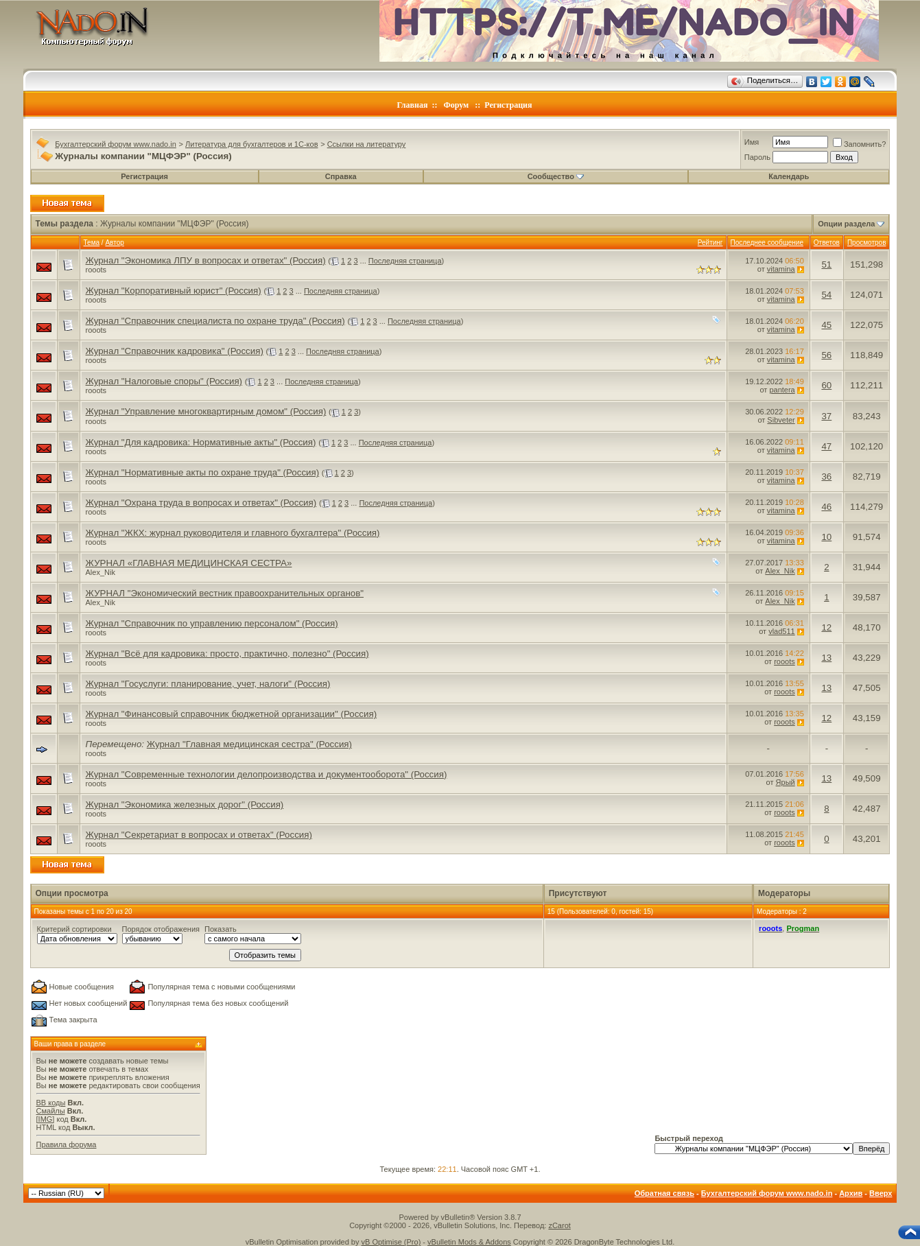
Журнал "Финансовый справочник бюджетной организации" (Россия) (231, 714)
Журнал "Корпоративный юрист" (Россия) (173, 290)
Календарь (788, 176)
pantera (781, 390)
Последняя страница (405, 261)
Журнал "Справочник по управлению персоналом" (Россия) (212, 623)
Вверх (880, 1193)
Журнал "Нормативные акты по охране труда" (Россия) (203, 472)
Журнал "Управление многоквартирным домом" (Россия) (206, 411)
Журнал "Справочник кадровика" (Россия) (174, 351)
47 (826, 446)
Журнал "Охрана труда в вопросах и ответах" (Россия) (201, 502)
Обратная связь (664, 1193)
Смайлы (50, 1111)
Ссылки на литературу (366, 144)
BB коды (51, 1102)
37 (826, 416)
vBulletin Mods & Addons (469, 1242)
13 (826, 658)
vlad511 (781, 631)
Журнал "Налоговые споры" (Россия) (164, 381)
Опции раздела (846, 224)
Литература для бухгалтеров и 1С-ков (251, 144)
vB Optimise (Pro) (391, 1242)
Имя (751, 142)
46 (826, 507)
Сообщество (556, 176)
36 (826, 476)
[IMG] (45, 1119)
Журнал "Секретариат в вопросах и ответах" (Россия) (199, 835)
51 (826, 264)
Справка (341, 176)
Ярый (785, 782)
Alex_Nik (100, 572)
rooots (96, 270)
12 (826, 627)
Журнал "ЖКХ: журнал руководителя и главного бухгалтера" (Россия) (233, 533)
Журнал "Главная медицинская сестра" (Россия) (249, 744)
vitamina (781, 269)
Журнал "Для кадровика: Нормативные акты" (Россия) (201, 442)
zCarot (559, 1225)
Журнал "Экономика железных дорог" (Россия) (185, 804)
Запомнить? (859, 144)
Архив (850, 1193)
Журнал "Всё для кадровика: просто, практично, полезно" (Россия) (227, 653)
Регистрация (508, 105)
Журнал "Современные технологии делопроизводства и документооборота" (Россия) (266, 774)
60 (826, 385)
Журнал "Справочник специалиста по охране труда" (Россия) (215, 321)
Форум (456, 105)
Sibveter (780, 420)
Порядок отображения (161, 929)
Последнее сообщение (767, 242)
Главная (412, 105)
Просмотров (866, 242)
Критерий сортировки (74, 929)
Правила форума (66, 1144)
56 (826, 355)
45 (826, 325)
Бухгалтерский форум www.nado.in (115, 144)
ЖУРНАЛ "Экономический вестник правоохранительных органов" (225, 593)
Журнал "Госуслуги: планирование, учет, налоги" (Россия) (208, 684)
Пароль (757, 157)
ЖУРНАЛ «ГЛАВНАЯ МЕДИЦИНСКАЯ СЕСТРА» (189, 563)
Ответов (827, 242)
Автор (114, 242)
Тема (92, 242)
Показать (220, 929)
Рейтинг (710, 242)
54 (826, 295)
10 (826, 537)
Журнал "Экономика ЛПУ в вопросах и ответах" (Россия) (206, 260)
